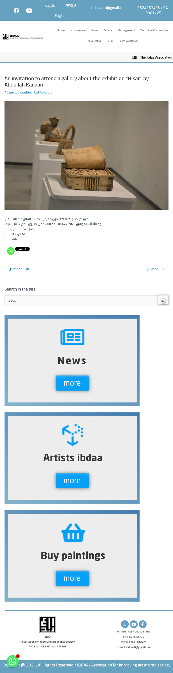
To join (110, 40)
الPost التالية (157, 269)
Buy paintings (128, 40)
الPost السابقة (17, 269)
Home (61, 30)
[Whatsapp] (11, 251)
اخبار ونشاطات (29, 92)
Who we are (78, 30)
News (94, 30)
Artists (107, 30)
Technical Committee (154, 30)
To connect (94, 40)
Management (126, 30)
